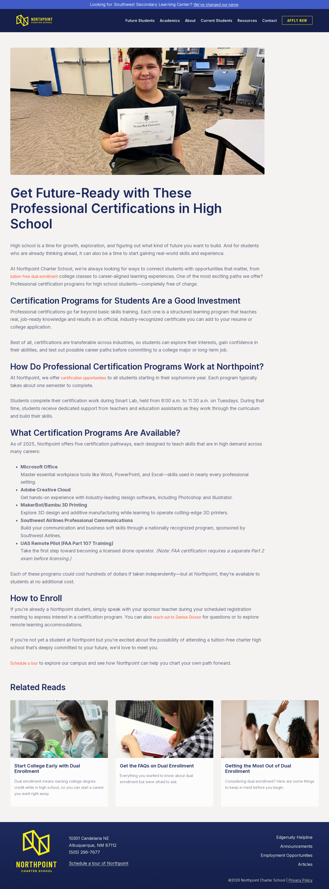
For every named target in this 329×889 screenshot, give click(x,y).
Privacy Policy (301, 881)
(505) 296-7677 (84, 853)
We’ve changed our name (216, 4)
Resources (247, 21)
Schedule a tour (26, 663)
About (190, 21)
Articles (305, 864)
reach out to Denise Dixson (182, 617)
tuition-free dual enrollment (39, 277)
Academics (170, 21)
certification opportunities (88, 378)
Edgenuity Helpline (294, 838)
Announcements (296, 847)
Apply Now (297, 20)
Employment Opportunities (287, 856)
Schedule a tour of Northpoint (98, 863)
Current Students (216, 21)
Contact (269, 21)
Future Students (140, 21)
